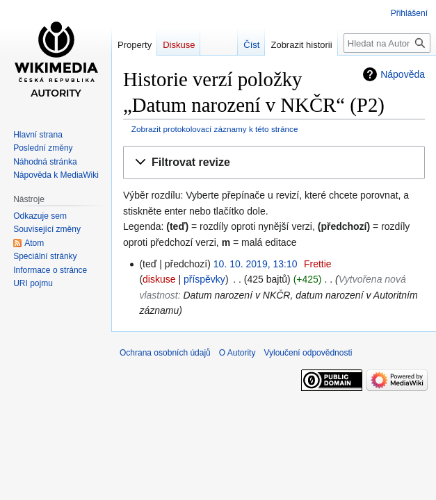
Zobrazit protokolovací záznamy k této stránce (214, 128)
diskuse (159, 279)
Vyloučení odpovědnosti (308, 353)
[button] (274, 162)
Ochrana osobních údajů (165, 353)
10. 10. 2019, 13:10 (255, 263)
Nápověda (402, 74)
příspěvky (204, 279)
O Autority (237, 353)
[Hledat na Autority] (387, 43)
